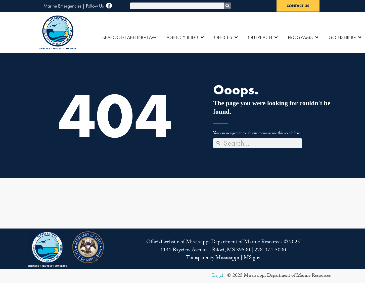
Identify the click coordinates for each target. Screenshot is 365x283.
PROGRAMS (303, 37)
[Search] (227, 6)
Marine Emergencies (62, 6)
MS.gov (252, 258)
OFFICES (226, 37)
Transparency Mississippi (212, 258)
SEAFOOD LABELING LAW (129, 37)
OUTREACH (263, 37)
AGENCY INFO (185, 37)
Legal (217, 276)
